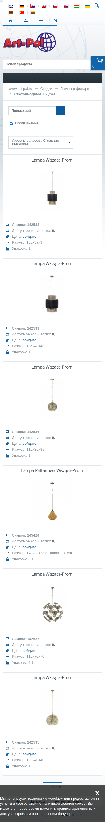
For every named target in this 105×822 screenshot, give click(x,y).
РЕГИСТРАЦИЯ (42, 20)
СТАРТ (11, 20)
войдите (29, 236)
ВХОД (27, 20)
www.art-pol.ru (20, 88)
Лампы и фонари (74, 88)
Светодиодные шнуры (34, 94)
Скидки (46, 88)
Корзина (57, 20)
